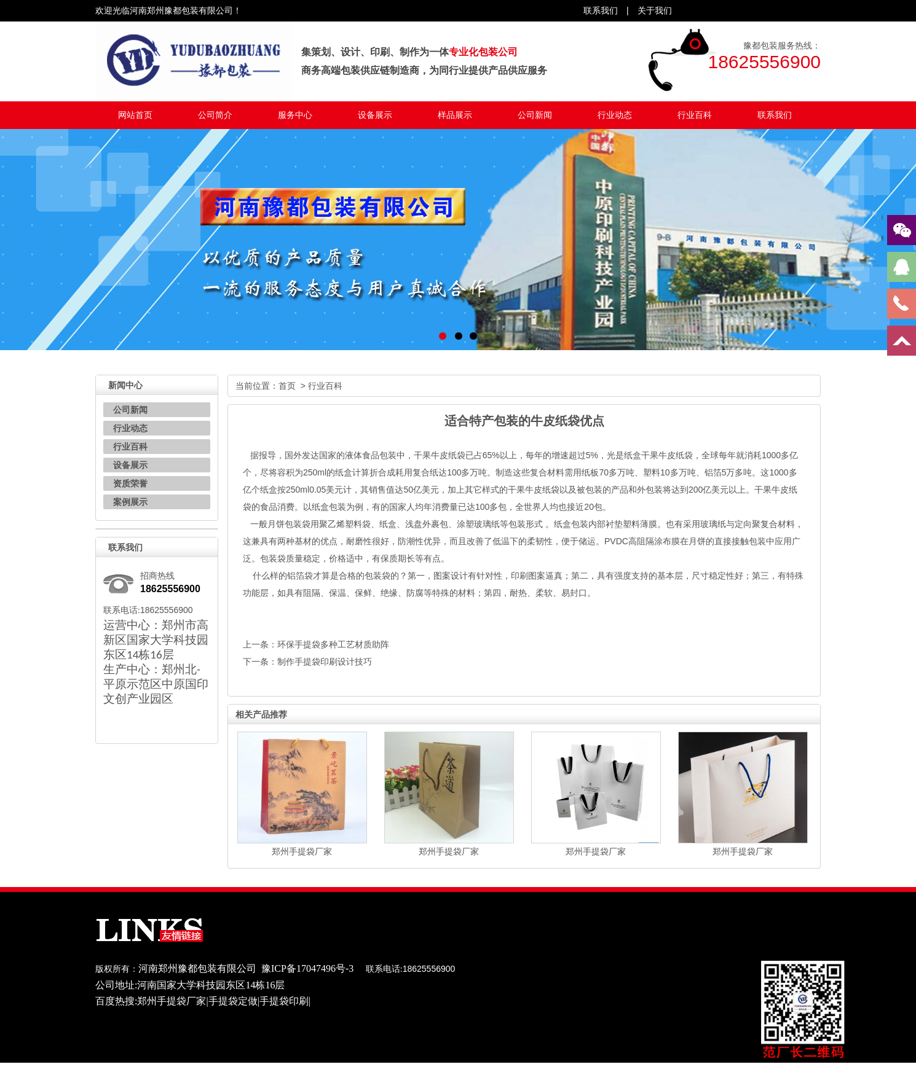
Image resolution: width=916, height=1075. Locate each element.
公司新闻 (535, 115)
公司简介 (215, 115)
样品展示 (455, 115)
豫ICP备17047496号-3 (307, 968)
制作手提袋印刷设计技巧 (324, 661)
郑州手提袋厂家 (302, 851)
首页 (287, 386)
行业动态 (615, 115)
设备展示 (375, 115)
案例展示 (130, 502)
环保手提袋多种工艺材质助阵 (333, 644)
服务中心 (295, 115)
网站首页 (135, 115)
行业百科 (694, 115)
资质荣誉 (130, 483)
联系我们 (774, 115)
